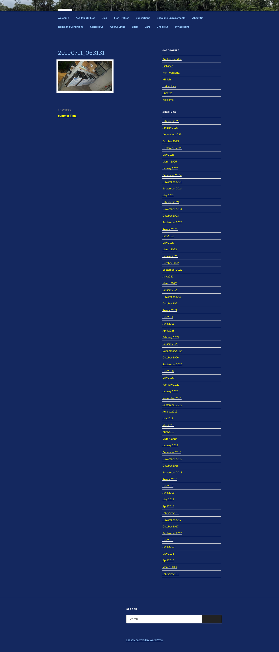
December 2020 (172, 350)
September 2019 (172, 404)
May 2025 (168, 154)
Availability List (85, 17)
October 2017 (170, 526)
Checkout (162, 26)
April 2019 (168, 431)
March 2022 (169, 283)
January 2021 (170, 343)
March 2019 (169, 438)
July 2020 (168, 371)
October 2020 (170, 357)
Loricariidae (169, 86)
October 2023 (170, 215)
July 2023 (168, 235)
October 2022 (170, 262)
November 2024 (172, 181)
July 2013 (167, 540)
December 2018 (171, 452)
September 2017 (172, 533)
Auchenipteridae (172, 59)
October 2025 (170, 141)
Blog (104, 17)
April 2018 (168, 506)
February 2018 (170, 512)
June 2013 (168, 546)
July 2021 (167, 316)
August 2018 (169, 479)
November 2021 (171, 296)
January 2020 (170, 391)
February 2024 (170, 202)
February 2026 (170, 121)
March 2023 (169, 249)
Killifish (166, 79)
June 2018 (168, 492)
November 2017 (171, 519)
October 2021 (170, 303)
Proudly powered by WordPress (144, 639)
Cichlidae (167, 65)
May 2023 (168, 242)
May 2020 (168, 377)
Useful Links (117, 26)
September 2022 (172, 269)
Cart (147, 26)
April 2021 (168, 330)
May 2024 (168, 195)
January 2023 (170, 256)
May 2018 (168, 499)
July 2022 (167, 276)
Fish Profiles (121, 17)
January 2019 (170, 445)
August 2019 (169, 411)
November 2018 (172, 458)
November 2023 (172, 208)
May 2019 (168, 425)
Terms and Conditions (70, 26)
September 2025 (172, 147)
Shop (135, 26)
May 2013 (168, 553)
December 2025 (172, 134)
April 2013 (168, 560)
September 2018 (172, 472)
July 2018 (167, 486)
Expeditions (143, 17)
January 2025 (170, 168)
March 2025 (169, 161)
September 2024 (172, 188)
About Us (197, 17)
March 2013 (169, 566)
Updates (167, 92)
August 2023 (170, 229)
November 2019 (172, 398)
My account (182, 26)
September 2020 (172, 364)
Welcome (63, 17)
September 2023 (172, 222)
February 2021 (170, 337)
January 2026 (170, 127)
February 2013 (170, 573)
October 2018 (170, 465)
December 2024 (172, 175)
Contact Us (96, 26)
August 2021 (169, 310)
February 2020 (171, 384)
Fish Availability (171, 72)
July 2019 (167, 418)
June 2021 (168, 323)
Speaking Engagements (171, 17)
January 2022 (170, 289)
